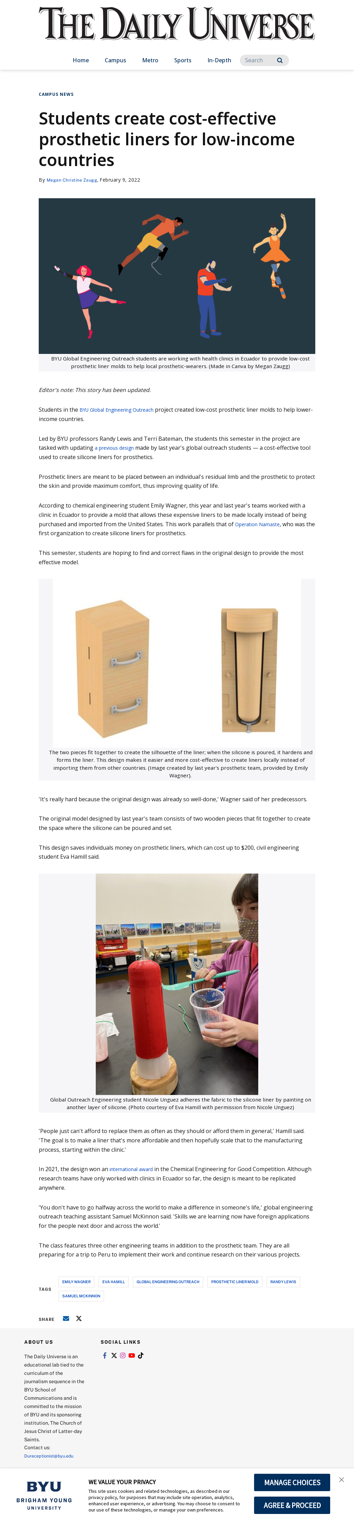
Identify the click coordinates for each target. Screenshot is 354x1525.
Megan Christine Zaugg (75, 180)
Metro (150, 60)
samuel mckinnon (81, 1296)
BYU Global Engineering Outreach (123, 409)
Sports (183, 60)
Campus (115, 60)
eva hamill (113, 1281)
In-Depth (219, 60)
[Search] (264, 60)
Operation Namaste (261, 524)
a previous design (118, 447)
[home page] (177, 31)
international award (136, 1169)
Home (81, 60)
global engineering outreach (168, 1281)
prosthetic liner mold (235, 1281)
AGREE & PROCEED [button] (292, 1505)
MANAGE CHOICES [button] (292, 1482)
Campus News (56, 94)
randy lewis (283, 1281)
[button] (343, 1481)
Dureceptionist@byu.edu (52, 1456)
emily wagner (76, 1281)
